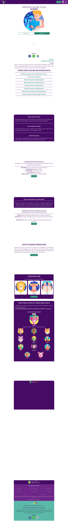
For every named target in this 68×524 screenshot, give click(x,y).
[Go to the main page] (4, 2)
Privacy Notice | (32, 507)
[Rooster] (47, 347)
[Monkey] (34, 347)
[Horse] (47, 340)
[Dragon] (34, 340)
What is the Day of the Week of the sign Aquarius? (34, 91)
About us (43, 507)
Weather (50, 491)
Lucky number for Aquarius (34, 77)
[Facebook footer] (29, 517)
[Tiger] (47, 332)
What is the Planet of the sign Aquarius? (34, 88)
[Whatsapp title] (33, 56)
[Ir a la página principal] (16, 384)
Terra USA (34, 491)
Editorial (37, 499)
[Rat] (21, 332)
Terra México (49, 488)
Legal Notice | (26, 507)
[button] (63, 2)
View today (42, 33)
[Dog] (27, 355)
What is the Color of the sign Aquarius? (34, 85)
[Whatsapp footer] (33, 517)
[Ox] (34, 332)
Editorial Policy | (38, 507)
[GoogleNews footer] (37, 517)
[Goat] (21, 347)
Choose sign (34, 296)
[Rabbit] (21, 340)
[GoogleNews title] (37, 56)
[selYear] (34, 314)
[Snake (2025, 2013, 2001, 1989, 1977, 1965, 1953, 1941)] (34, 321)
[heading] (34, 176)
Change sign (26, 33)
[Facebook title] (29, 56)
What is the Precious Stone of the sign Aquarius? (34, 94)
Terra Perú (18, 491)
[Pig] (41, 355)
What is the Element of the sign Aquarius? (34, 83)
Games (25, 494)
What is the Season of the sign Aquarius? (34, 80)
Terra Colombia (34, 488)
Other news (42, 494)
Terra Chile (18, 488)
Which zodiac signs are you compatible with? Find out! (34, 74)
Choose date (34, 255)
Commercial (31, 499)
